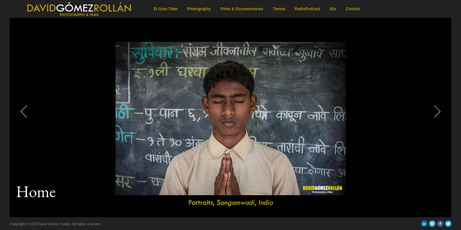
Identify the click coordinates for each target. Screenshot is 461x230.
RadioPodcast (307, 9)
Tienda (279, 9)
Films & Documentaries (242, 9)
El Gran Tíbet (166, 9)
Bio (333, 9)
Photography (199, 9)
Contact (353, 9)
